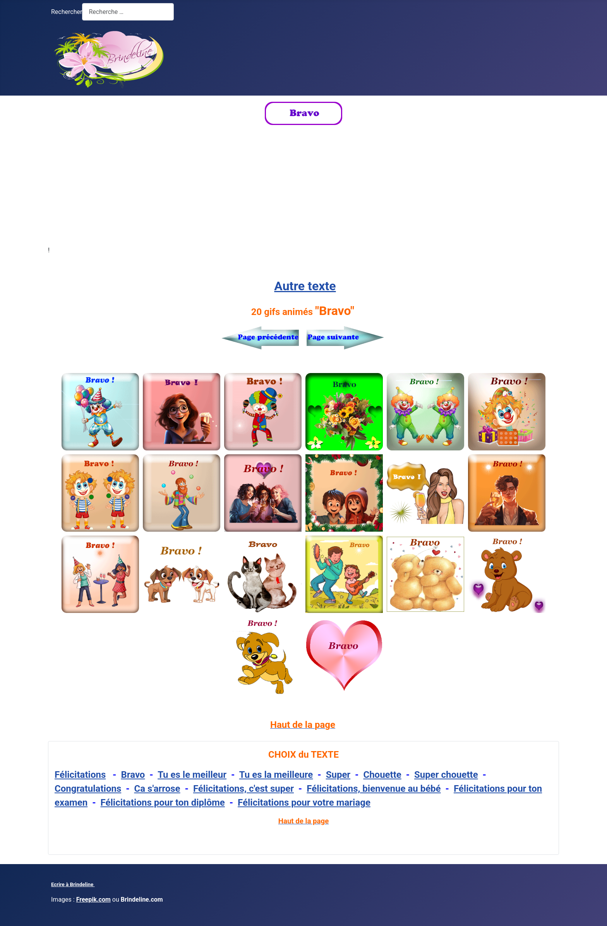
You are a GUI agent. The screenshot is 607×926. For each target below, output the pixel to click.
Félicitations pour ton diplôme (163, 802)
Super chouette (446, 774)
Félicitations (80, 774)
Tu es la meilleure (276, 774)
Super (338, 774)
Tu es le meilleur (192, 774)
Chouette (382, 774)
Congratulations (88, 788)
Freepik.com (93, 899)
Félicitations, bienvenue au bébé (374, 788)
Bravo (133, 774)
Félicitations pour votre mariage (304, 802)
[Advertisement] (303, 185)
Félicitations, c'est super (243, 788)
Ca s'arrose (157, 788)
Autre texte (305, 286)
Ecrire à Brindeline (73, 884)
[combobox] (128, 12)
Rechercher (66, 11)
